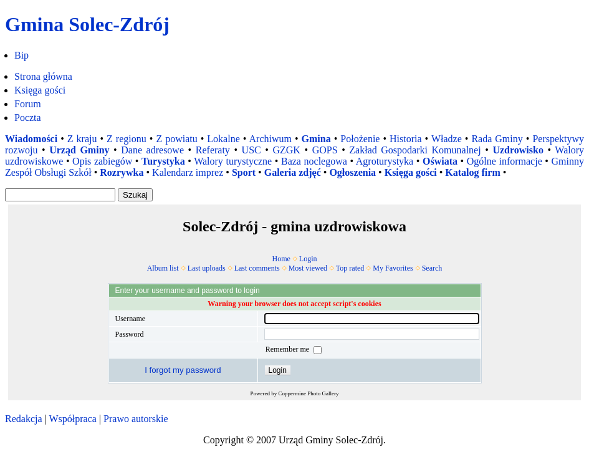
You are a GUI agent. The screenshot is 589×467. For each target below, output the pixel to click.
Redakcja (23, 418)
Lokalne (223, 138)
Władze (446, 138)
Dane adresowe (152, 150)
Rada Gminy (496, 138)
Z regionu (126, 138)
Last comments (257, 268)
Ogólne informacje (504, 161)
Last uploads (207, 268)
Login (308, 258)
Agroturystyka (384, 161)
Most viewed (308, 268)
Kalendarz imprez (187, 172)
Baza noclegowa (314, 161)
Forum (27, 104)
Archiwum (270, 138)
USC (251, 150)
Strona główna (43, 76)
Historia (406, 138)
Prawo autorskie (135, 418)
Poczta (27, 117)
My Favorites (393, 268)
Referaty (213, 150)
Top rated (350, 268)
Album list (163, 268)
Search (432, 268)
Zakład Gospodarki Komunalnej (415, 150)
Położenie (360, 138)
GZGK (286, 150)
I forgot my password (183, 370)
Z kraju (82, 138)
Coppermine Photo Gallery (309, 393)
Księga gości (39, 90)
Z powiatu (176, 138)
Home (281, 258)
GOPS (325, 150)
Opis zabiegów (102, 161)
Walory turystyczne (233, 161)
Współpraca (72, 418)
